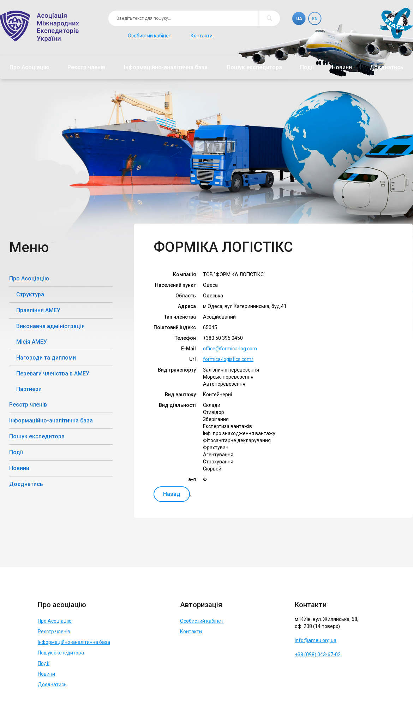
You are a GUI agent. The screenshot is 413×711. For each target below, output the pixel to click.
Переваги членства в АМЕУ (52, 373)
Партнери (29, 389)
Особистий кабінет (149, 35)
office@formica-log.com (230, 348)
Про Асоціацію (29, 67)
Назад (171, 494)
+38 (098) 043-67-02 (318, 654)
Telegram (317, 672)
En (315, 18)
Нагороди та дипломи (46, 357)
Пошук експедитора (254, 67)
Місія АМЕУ (31, 341)
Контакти (202, 35)
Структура (30, 294)
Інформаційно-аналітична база (166, 67)
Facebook (301, 672)
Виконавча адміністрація (50, 326)
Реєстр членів (86, 67)
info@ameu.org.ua (315, 640)
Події (307, 67)
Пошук (269, 18)
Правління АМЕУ (38, 310)
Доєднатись (386, 67)
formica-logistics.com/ (228, 359)
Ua (299, 18)
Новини (342, 67)
